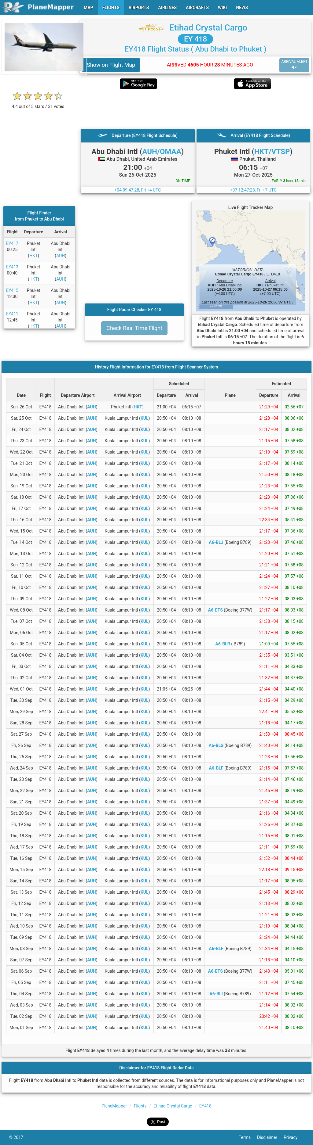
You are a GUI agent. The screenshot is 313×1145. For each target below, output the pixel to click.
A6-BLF (216, 768)
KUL (145, 418)
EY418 (205, 1106)
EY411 (12, 313)
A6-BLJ (216, 542)
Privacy (294, 1137)
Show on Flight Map (111, 65)
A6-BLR (222, 643)
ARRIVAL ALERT (294, 64)
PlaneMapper (114, 1106)
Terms (248, 1137)
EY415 (12, 290)
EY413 (12, 266)
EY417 (12, 243)
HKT (33, 255)
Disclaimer (270, 1137)
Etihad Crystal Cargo (208, 28)
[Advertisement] (195, 109)
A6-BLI (216, 993)
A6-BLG (216, 745)
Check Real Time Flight (134, 328)
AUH (60, 255)
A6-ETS (215, 610)
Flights (140, 1106)
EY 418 (195, 39)
